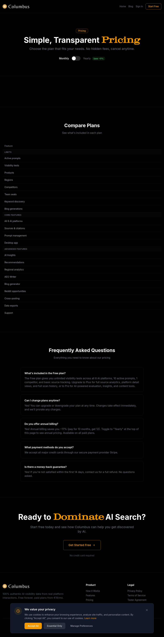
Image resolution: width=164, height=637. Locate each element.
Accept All (33, 625)
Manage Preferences (81, 625)
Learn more (90, 618)
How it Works (93, 591)
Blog (130, 6)
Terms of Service (136, 595)
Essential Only (54, 625)
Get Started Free (82, 545)
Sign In (139, 6)
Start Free (153, 6)
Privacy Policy (134, 591)
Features (90, 595)
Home (123, 6)
